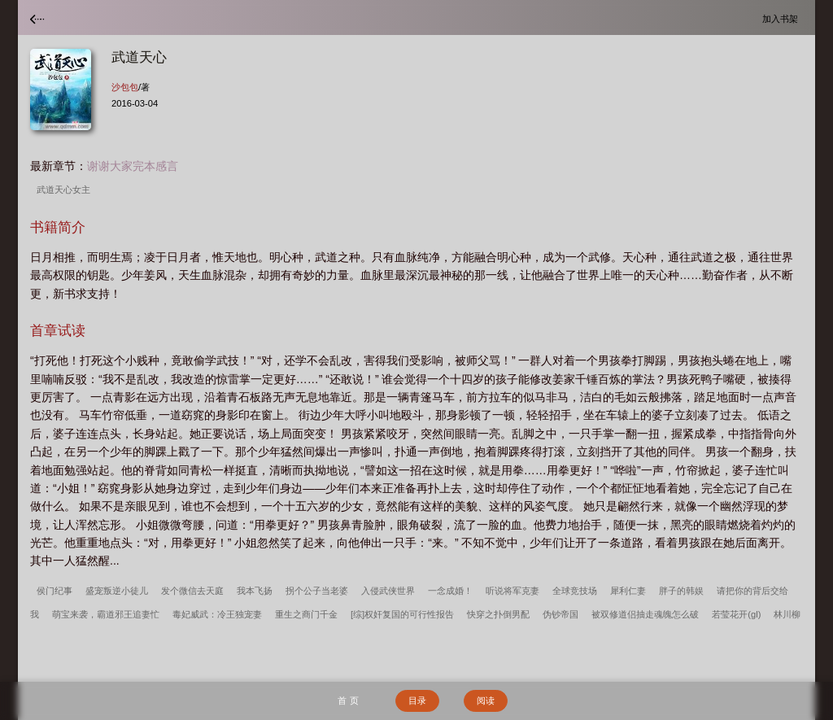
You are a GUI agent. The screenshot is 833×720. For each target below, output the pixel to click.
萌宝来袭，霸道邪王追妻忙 (105, 614)
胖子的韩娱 (681, 591)
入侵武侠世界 (388, 591)
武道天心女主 (66, 189)
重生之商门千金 (306, 614)
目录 (417, 700)
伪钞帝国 (560, 614)
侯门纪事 (54, 591)
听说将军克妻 (512, 591)
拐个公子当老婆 (317, 591)
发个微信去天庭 (192, 591)
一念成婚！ (450, 591)
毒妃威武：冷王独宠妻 (217, 614)
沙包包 (124, 87)
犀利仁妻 (628, 591)
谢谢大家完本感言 (132, 165)
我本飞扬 (255, 591)
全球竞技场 (574, 591)
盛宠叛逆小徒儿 (116, 591)
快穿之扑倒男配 (498, 614)
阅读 (486, 700)
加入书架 (782, 18)
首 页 (348, 700)
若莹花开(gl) (736, 614)
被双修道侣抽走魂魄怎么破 (645, 614)
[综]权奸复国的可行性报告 (402, 614)
